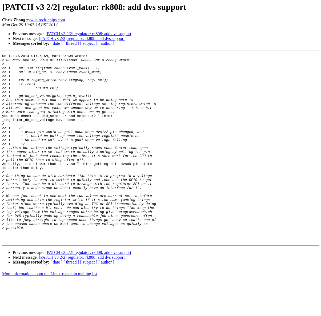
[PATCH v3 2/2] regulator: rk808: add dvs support (88, 33)
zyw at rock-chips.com (45, 20)
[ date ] (56, 43)
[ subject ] (88, 43)
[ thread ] (71, 43)
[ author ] (106, 43)
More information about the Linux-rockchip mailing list (49, 311)
